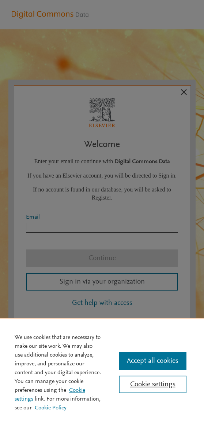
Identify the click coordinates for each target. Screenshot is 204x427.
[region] (102, 372)
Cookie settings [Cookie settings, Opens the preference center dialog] (152, 384)
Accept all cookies (152, 361)
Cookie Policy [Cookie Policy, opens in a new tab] (51, 408)
